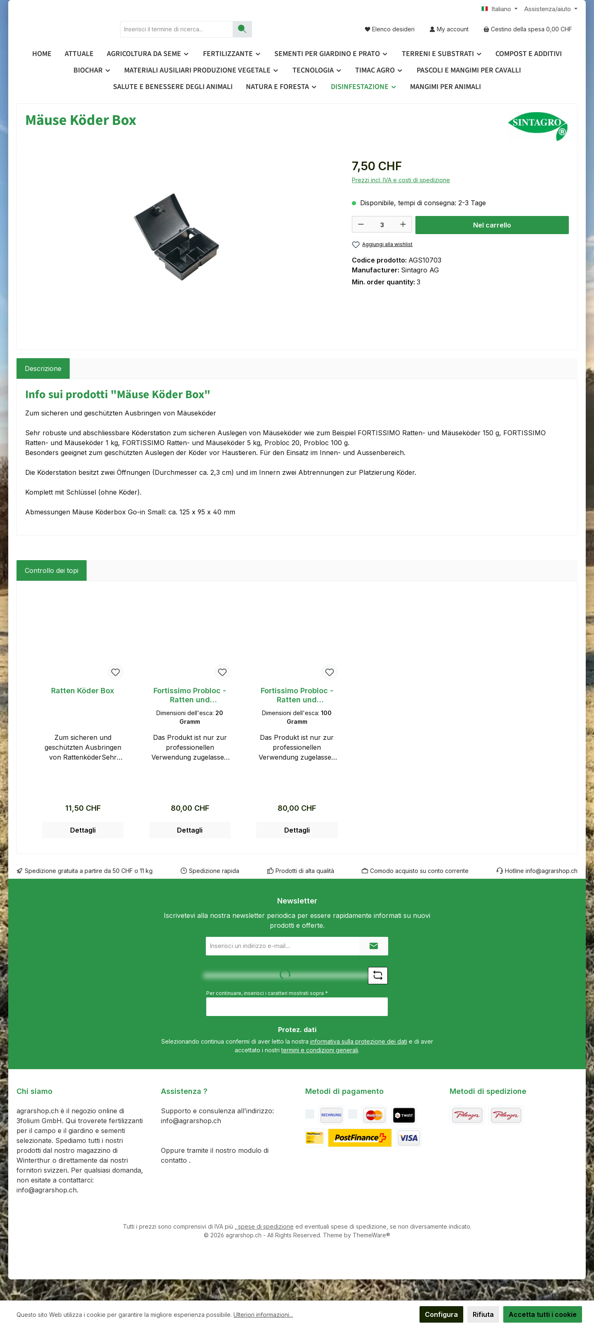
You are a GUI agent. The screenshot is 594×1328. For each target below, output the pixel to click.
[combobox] (244, 39)
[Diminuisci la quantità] (361, 245)
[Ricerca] (310, 39)
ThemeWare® (371, 1256)
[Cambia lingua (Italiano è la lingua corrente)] (499, 9)
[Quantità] (382, 245)
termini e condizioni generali (319, 1071)
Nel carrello (492, 246)
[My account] (449, 39)
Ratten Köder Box (82, 711)
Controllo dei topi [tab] (51, 591)
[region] (180, 267)
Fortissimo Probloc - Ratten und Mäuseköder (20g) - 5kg (189, 716)
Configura (441, 1314)
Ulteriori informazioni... (263, 1314)
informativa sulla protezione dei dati (358, 1062)
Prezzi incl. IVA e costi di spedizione (401, 200)
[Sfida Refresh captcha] (378, 996)
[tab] (43, 389)
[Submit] (373, 967)
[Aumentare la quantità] (403, 245)
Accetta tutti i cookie (543, 1314)
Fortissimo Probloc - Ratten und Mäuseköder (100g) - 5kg (297, 716)
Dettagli (83, 851)
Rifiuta (483, 1314)
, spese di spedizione (264, 1247)
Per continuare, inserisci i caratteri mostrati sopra (267, 1014)
